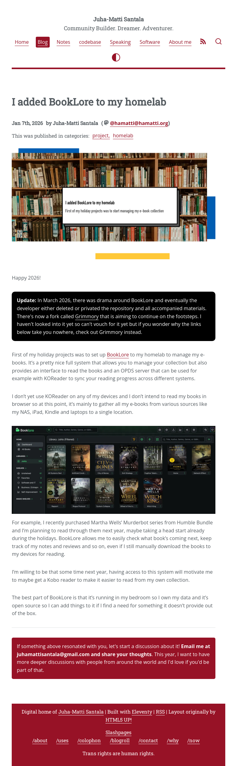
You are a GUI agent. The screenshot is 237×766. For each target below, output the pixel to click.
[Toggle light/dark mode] (116, 57)
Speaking (120, 42)
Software (149, 42)
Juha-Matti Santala (118, 19)
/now (193, 740)
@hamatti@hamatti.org (139, 123)
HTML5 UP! (119, 719)
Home (22, 42)
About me (180, 42)
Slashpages (118, 732)
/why (173, 740)
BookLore (118, 354)
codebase (90, 42)
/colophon (89, 740)
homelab (123, 135)
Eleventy (142, 711)
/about (40, 740)
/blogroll (120, 740)
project (100, 135)
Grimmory (87, 316)
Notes (63, 42)
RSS (160, 711)
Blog (43, 42)
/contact (148, 740)
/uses (62, 740)
